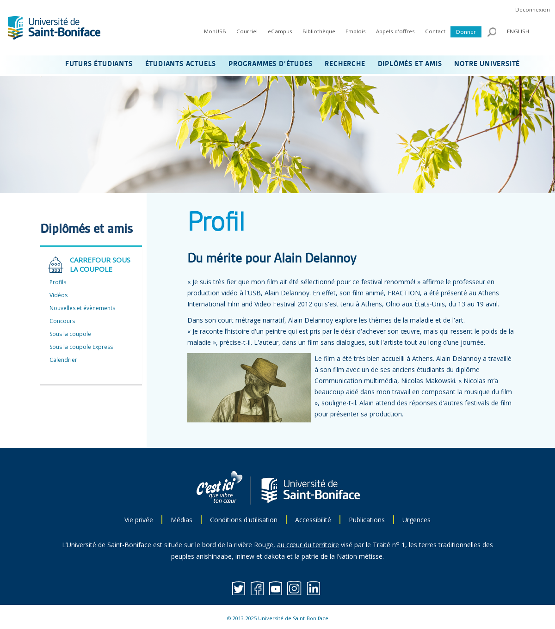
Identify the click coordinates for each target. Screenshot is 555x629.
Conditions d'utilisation (244, 519)
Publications (367, 519)
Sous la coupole (70, 334)
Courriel (247, 31)
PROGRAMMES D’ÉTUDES (270, 64)
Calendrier (63, 360)
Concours (62, 321)
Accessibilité (313, 519)
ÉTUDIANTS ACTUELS (180, 64)
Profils (57, 282)
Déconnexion (532, 9)
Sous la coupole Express (81, 347)
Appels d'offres (395, 31)
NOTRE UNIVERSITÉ (487, 64)
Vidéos (58, 295)
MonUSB (215, 31)
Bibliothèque (318, 31)
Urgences (416, 519)
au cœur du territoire (308, 544)
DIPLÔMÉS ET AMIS (410, 64)
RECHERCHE (345, 64)
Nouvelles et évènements (82, 308)
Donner (466, 31)
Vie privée (138, 519)
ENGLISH (518, 31)
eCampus (280, 31)
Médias (181, 519)
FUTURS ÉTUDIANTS (99, 64)
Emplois (355, 31)
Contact (435, 31)
